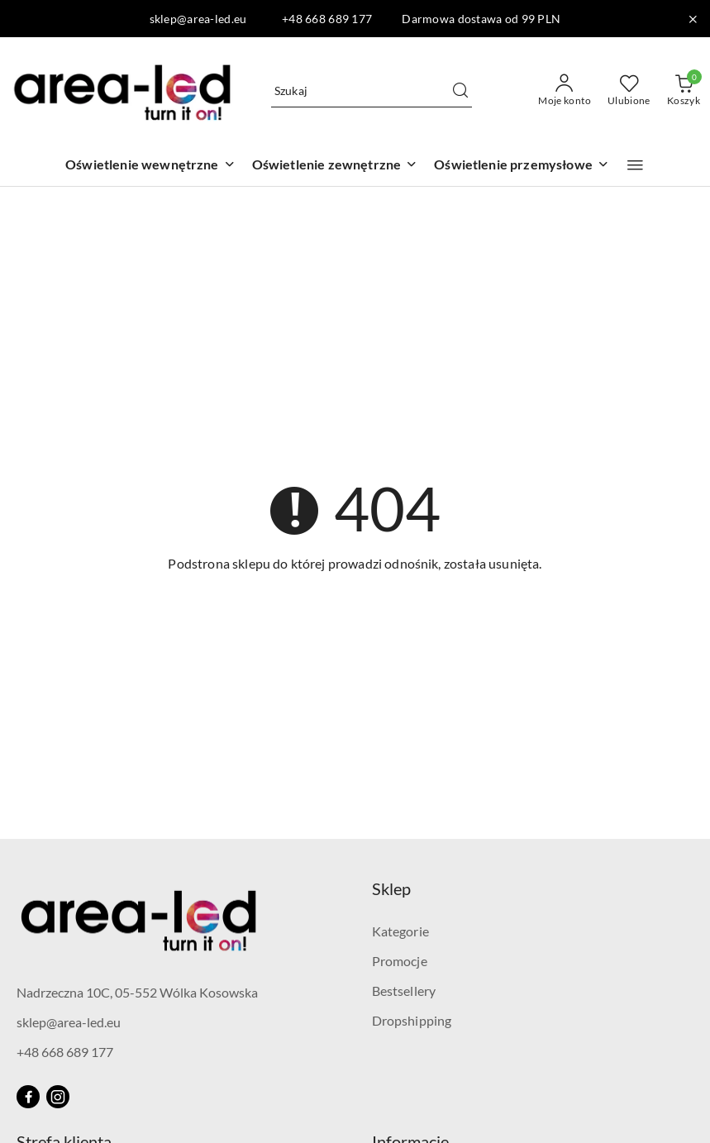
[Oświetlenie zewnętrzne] (335, 166)
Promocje (399, 961)
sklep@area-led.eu (69, 1022)
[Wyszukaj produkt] (372, 90)
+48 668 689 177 (65, 1052)
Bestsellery (404, 990)
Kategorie (400, 931)
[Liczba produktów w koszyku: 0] (683, 91)
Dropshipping (412, 1020)
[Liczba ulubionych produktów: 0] (629, 91)
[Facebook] (28, 1096)
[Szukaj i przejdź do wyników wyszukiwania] (460, 91)
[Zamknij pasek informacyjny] (692, 19)
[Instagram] (57, 1096)
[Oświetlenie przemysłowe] (521, 166)
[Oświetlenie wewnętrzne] (150, 166)
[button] (635, 165)
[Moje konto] (564, 91)
